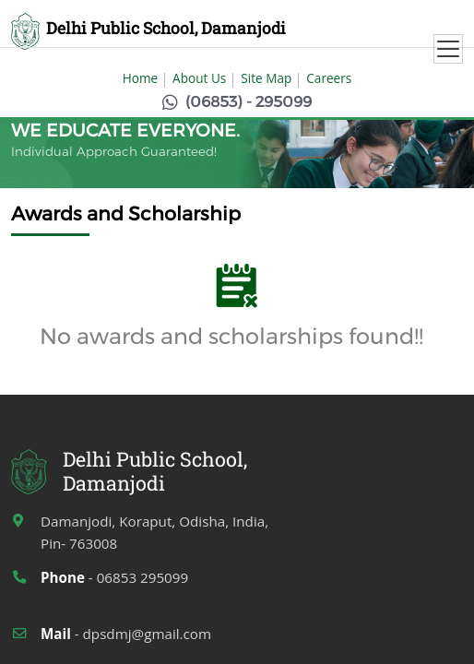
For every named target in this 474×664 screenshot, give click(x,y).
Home (140, 78)
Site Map (266, 78)
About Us (199, 78)
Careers (328, 78)
